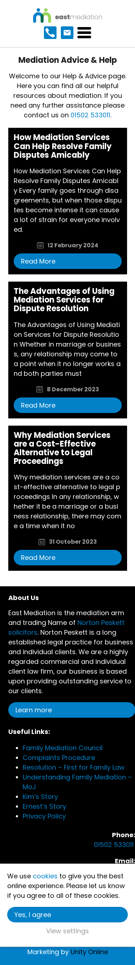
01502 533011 (90, 114)
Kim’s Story (40, 796)
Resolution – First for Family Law (74, 767)
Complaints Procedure (59, 757)
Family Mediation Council (63, 747)
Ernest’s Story (44, 806)
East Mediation (67, 15)
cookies (45, 876)
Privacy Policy (44, 816)
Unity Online (89, 951)
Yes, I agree (32, 914)
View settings (67, 930)
